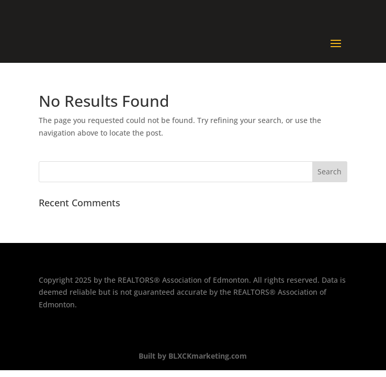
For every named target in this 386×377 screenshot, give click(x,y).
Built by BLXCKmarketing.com (193, 356)
